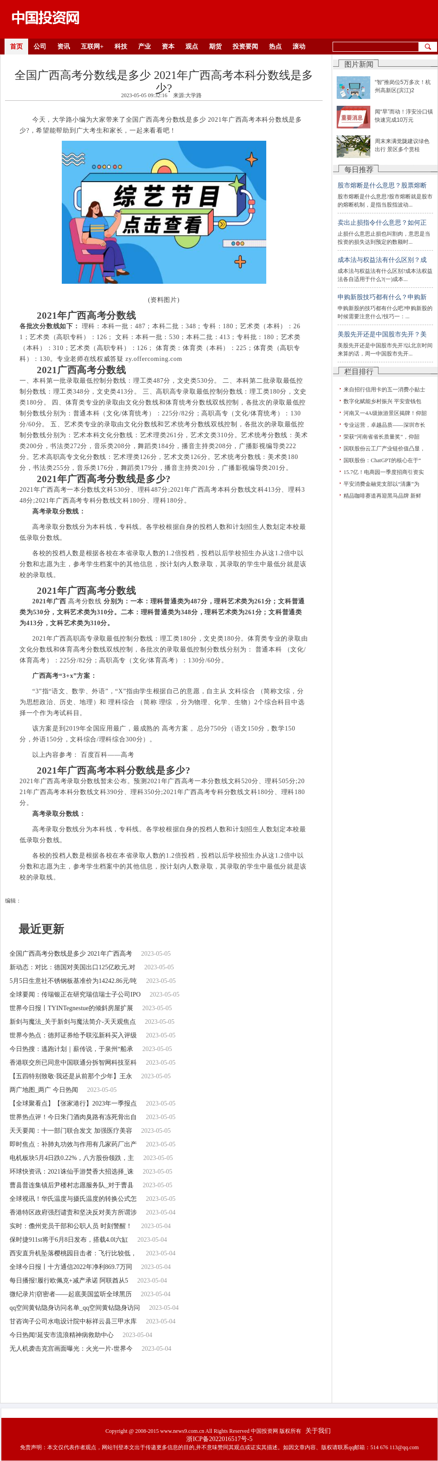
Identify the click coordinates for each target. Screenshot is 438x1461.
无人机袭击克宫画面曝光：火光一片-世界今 (71, 1348)
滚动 (299, 46)
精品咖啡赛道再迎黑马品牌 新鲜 (382, 496)
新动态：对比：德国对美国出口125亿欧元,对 (72, 967)
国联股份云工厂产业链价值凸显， (384, 448)
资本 (168, 46)
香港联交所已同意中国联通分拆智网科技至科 (73, 1062)
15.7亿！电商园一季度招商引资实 (383, 472)
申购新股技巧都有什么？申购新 (382, 297)
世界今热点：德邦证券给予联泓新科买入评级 (73, 1035)
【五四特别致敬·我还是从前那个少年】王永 (71, 1076)
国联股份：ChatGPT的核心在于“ (382, 460)
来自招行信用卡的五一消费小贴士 (384, 389)
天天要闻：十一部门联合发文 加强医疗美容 (71, 1130)
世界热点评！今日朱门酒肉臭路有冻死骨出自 (73, 1117)
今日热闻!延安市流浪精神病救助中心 (62, 1335)
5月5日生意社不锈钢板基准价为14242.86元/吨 (73, 980)
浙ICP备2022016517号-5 (219, 1439)
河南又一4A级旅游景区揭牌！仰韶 (385, 413)
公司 (40, 46)
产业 (144, 46)
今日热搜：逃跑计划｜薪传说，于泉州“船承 (71, 1049)
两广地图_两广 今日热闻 (44, 1089)
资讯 (63, 46)
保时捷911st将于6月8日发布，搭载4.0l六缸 (69, 1239)
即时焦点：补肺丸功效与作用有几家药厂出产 (73, 1144)
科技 (120, 46)
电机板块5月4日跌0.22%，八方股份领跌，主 (72, 1158)
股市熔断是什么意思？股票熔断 (382, 185)
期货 (215, 46)
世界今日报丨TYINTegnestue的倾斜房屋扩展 (71, 1008)
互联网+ (92, 46)
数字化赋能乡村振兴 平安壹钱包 (382, 401)
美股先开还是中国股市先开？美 (382, 334)
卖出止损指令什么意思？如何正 (382, 222)
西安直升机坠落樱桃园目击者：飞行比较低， (73, 1253)
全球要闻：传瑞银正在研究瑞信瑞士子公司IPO (75, 994)
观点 (191, 46)
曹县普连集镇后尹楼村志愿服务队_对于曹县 (72, 1185)
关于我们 (318, 1430)
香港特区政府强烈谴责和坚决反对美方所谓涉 (73, 1212)
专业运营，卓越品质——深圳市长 (384, 425)
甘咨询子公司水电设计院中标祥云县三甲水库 (73, 1321)
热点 (275, 46)
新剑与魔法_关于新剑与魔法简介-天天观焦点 (73, 1021)
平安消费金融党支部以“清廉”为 (381, 484)
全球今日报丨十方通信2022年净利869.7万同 (71, 1267)
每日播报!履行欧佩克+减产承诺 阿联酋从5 (69, 1280)
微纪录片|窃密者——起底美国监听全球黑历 (71, 1294)
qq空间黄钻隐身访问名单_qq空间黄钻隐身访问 (75, 1307)
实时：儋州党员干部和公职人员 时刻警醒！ (71, 1226)
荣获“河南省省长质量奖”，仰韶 (381, 437)
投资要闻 (245, 46)
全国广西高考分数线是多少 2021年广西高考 (71, 953)
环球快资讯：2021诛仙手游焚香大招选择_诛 (72, 1171)
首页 (16, 46)
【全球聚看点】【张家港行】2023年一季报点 (73, 1103)
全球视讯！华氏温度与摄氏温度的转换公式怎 (73, 1198)
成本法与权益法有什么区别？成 (382, 260)
